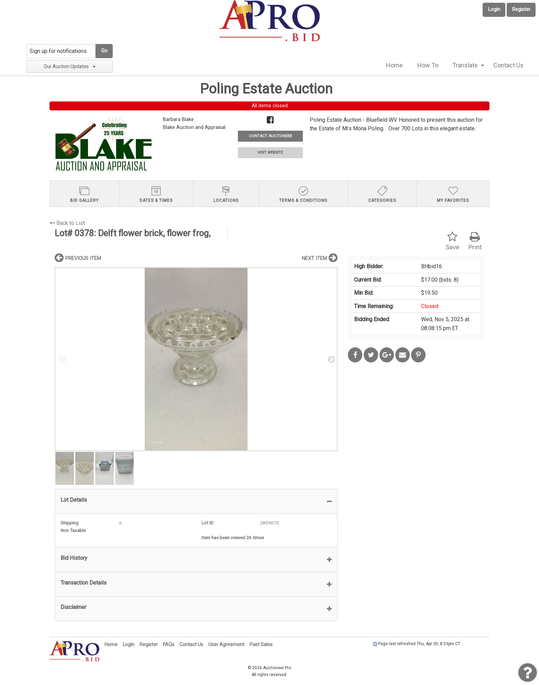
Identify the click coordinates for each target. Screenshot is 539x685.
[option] (196, 359)
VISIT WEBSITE (270, 152)
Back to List (67, 223)
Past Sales (261, 644)
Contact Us (508, 65)
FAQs (168, 644)
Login (494, 9)
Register (521, 9)
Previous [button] (61, 359)
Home (394, 65)
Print (475, 241)
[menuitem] (394, 65)
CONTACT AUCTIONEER (270, 136)
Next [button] (330, 359)
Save (452, 241)
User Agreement (226, 644)
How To (427, 65)
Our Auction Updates (70, 66)
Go (104, 51)
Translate (465, 65)
